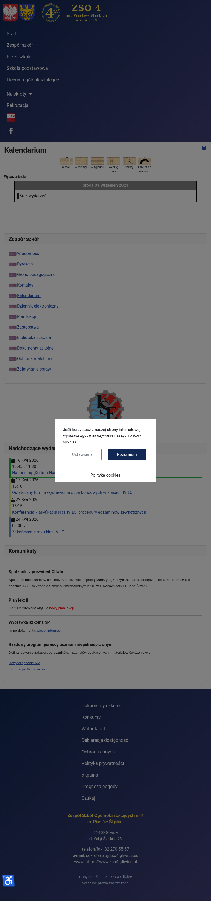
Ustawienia (82, 454)
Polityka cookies (105, 475)
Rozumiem (127, 454)
